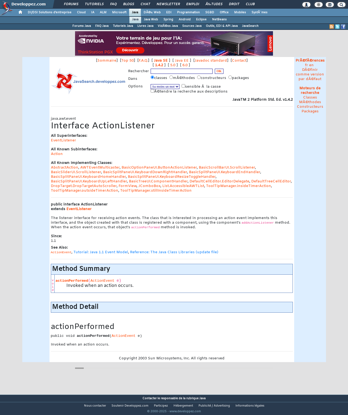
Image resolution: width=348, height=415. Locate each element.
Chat (145, 4)
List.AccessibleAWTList (183, 186)
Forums (71, 4)
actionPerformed (71, 281)
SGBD (209, 12)
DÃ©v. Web (152, 12)
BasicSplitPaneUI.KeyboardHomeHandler (88, 177)
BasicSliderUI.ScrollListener (76, 172)
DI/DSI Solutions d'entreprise (50, 12)
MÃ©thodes (310, 102)
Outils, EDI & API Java (222, 26)
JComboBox (149, 186)
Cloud (81, 12)
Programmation (188, 12)
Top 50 (127, 60)
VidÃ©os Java (168, 26)
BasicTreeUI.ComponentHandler (158, 181)
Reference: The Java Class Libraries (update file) (174, 252)
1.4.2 (159, 65)
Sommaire (106, 60)
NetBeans (219, 19)
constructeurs (212, 77)
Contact (239, 60)
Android (185, 19)
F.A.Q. (143, 60)
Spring (168, 19)
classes (159, 77)
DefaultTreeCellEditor (271, 181)
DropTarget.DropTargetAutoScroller (84, 186)
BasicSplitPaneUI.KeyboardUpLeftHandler (89, 181)
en (311, 65)
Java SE (161, 60)
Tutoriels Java (123, 26)
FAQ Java (101, 26)
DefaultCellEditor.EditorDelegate (219, 181)
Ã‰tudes (214, 4)
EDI (169, 12)
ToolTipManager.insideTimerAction (238, 186)
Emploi (193, 4)
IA (92, 12)
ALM (103, 12)
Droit (234, 4)
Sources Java (191, 26)
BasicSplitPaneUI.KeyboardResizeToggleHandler (172, 177)
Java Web (151, 19)
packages (239, 77)
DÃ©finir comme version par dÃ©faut (310, 74)
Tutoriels (94, 4)
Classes (310, 97)
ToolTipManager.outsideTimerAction (84, 190)
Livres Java (145, 26)
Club (250, 4)
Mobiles (240, 12)
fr (306, 65)
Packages (310, 111)
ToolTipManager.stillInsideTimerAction (156, 190)
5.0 (172, 65)
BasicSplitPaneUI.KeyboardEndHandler (224, 172)
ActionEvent (102, 281)
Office (224, 12)
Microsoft (119, 12)
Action (57, 154)
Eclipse (201, 19)
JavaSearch (250, 26)
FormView (127, 186)
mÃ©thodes (182, 77)
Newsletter (168, 4)
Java (135, 12)
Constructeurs (310, 106)
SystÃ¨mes (259, 12)
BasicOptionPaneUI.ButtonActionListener (159, 167)
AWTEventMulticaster (100, 167)
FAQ (113, 4)
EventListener (63, 140)
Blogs (129, 4)
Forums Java (81, 26)
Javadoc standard (211, 60)
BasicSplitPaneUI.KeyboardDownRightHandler (145, 172)
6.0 (185, 65)
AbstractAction (64, 167)
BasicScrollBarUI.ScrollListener (227, 167)
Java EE (182, 60)
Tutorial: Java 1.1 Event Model (100, 252)
